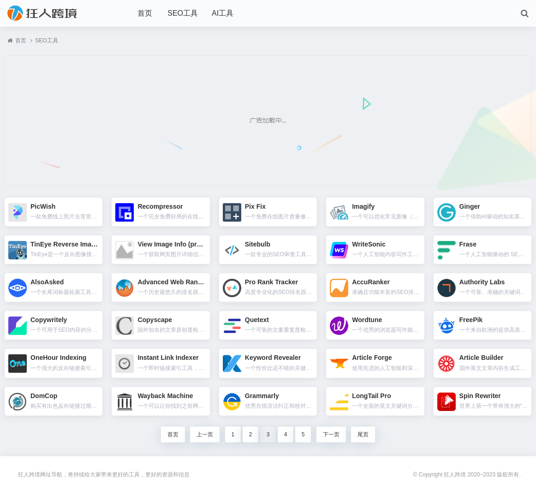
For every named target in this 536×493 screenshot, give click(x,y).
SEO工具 (182, 13)
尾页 (363, 434)
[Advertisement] (268, 120)
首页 (144, 13)
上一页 (205, 434)
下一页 (331, 434)
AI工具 (222, 13)
